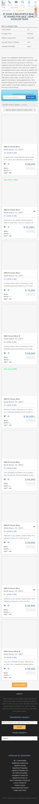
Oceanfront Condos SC (20, 775)
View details (31, 168)
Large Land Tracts (20, 790)
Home (3, 7)
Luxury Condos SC (20, 783)
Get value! (31, 97)
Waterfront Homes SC (19, 778)
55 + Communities (20, 760)
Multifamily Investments (20, 763)
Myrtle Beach (6, 10)
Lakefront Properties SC (20, 770)
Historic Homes (20, 785)
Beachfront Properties (19, 768)
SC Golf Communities (19, 773)
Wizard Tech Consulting (16, 798)
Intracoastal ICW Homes (20, 788)
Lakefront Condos (20, 765)
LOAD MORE (19, 685)
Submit (19, 727)
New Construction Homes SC (20, 780)
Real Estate (14, 7)
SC (24, 7)
